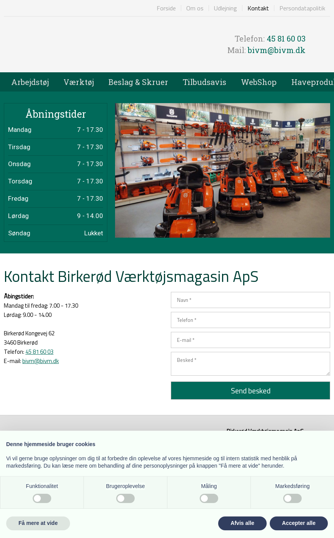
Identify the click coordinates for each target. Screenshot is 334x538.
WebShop (259, 82)
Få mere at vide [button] (38, 523)
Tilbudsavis (204, 82)
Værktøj (78, 82)
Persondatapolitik (302, 8)
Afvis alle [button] (242, 523)
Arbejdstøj (30, 82)
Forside (166, 8)
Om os (195, 8)
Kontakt (258, 8)
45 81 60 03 (286, 38)
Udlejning (225, 8)
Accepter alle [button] (299, 523)
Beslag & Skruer (138, 82)
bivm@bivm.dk (277, 50)
